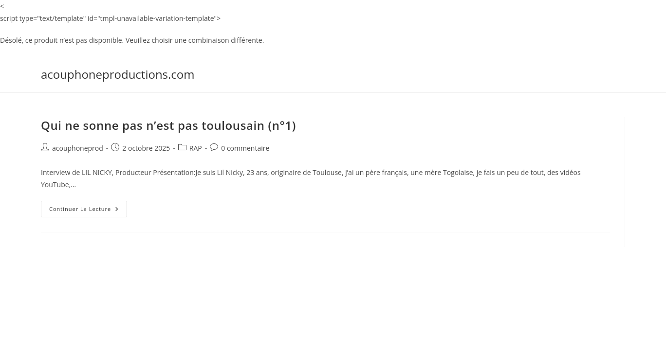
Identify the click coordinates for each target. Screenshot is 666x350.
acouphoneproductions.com (118, 74)
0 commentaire (245, 148)
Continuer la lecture (88, 206)
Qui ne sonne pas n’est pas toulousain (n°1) (168, 125)
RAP (195, 148)
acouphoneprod (77, 148)
